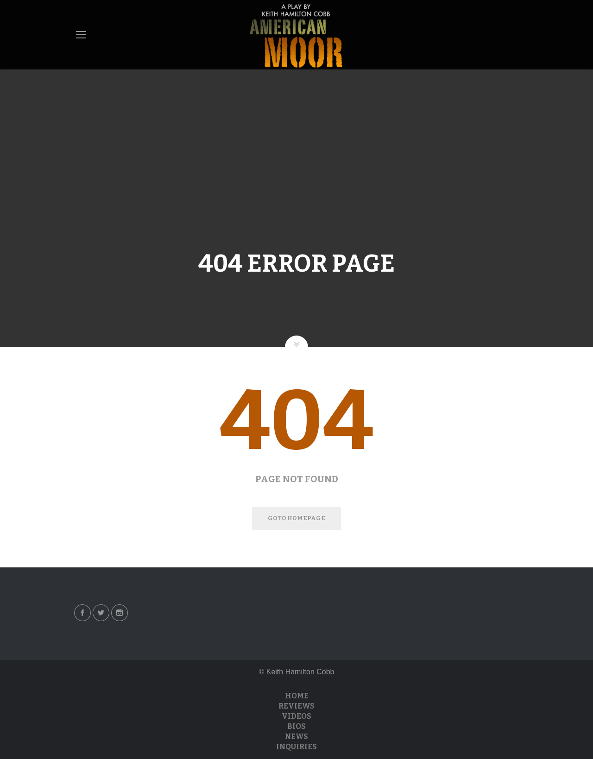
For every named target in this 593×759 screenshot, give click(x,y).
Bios (296, 726)
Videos (296, 716)
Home (297, 695)
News (296, 736)
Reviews (296, 706)
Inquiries (296, 746)
